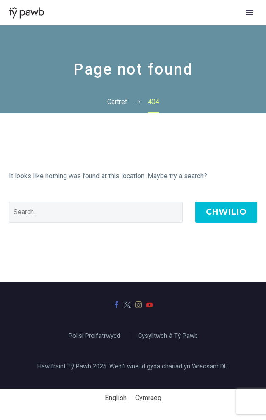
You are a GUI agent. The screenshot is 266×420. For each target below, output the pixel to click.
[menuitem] (116, 398)
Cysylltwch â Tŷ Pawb (168, 336)
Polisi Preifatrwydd (94, 336)
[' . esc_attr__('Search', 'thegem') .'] (96, 212)
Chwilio (226, 212)
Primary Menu (249, 12)
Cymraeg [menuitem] (148, 398)
